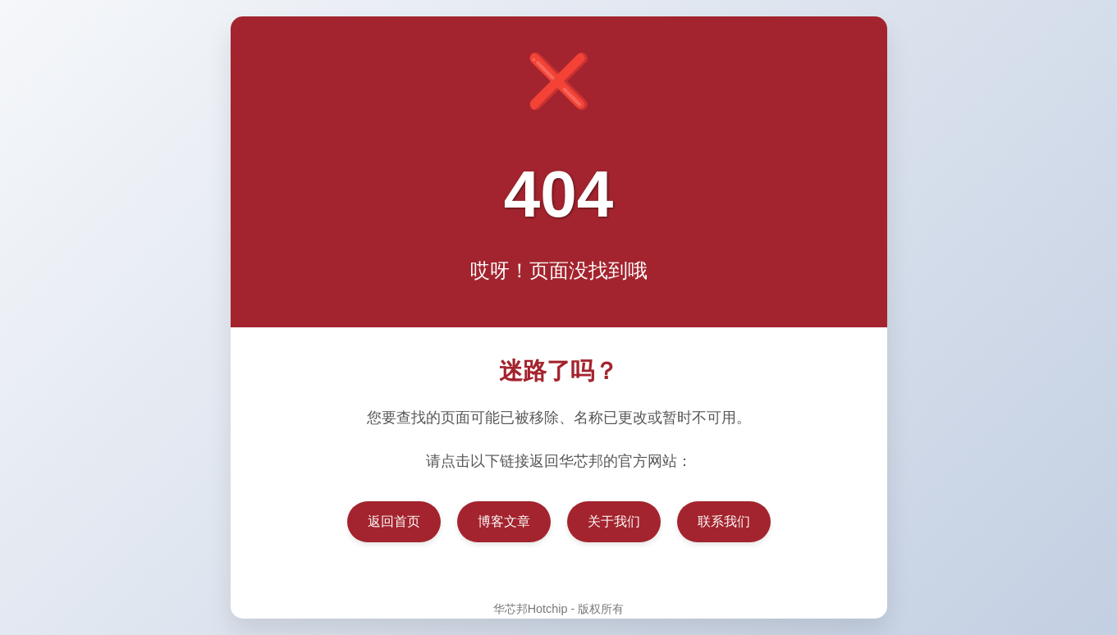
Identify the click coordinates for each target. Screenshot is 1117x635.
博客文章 (504, 521)
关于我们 (614, 521)
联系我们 (724, 521)
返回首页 (394, 521)
